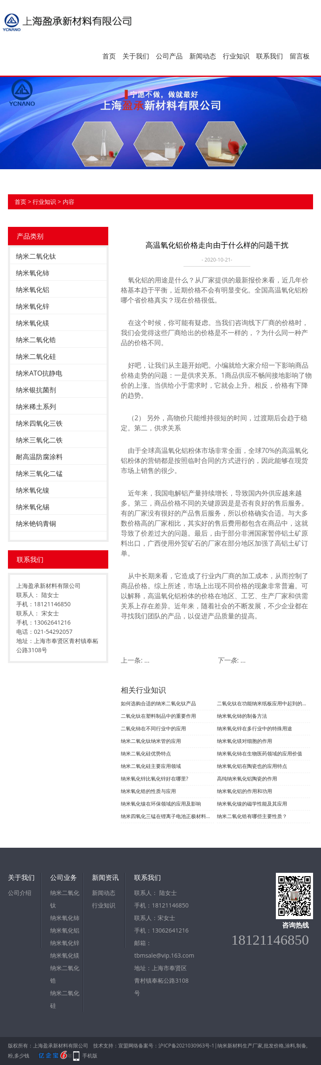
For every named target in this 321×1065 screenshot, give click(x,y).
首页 (109, 56)
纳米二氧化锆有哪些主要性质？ (252, 816)
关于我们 (135, 56)
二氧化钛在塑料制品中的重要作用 (158, 715)
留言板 (300, 56)
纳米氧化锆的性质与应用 (148, 791)
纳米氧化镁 (32, 323)
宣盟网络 (128, 1045)
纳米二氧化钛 (36, 256)
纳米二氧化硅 (36, 356)
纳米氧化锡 (32, 506)
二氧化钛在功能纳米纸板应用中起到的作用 (263, 703)
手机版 (89, 1055)
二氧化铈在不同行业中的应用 (153, 728)
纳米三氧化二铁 (39, 440)
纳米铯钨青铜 (36, 523)
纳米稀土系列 (36, 406)
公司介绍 (19, 893)
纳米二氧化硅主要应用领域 (151, 766)
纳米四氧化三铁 (39, 423)
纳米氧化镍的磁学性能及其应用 (252, 803)
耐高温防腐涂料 (39, 456)
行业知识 (236, 56)
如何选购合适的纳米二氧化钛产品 (158, 703)
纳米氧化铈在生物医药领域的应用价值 (259, 753)
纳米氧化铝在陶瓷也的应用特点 (252, 766)
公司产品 (169, 56)
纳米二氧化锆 (36, 339)
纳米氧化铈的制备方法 (242, 715)
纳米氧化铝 (32, 289)
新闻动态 (202, 56)
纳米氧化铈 (32, 272)
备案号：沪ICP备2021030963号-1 (176, 1045)
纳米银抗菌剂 (36, 389)
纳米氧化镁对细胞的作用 (244, 741)
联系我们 (269, 56)
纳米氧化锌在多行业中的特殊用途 (254, 728)
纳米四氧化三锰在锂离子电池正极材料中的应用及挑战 (167, 816)
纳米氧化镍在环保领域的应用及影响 (161, 803)
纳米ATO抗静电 (39, 373)
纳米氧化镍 (32, 490)
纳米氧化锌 (32, 306)
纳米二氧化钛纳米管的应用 (151, 741)
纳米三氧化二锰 (39, 473)
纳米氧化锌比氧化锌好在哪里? (154, 778)
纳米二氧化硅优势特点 (146, 753)
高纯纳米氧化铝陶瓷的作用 (247, 778)
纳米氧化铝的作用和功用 (244, 791)
